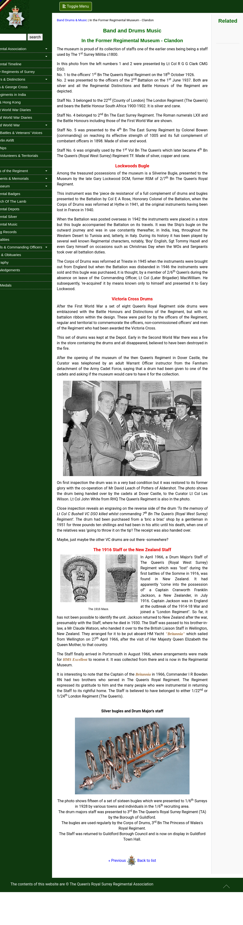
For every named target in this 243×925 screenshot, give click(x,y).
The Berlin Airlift (16, 140)
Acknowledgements (19, 270)
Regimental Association (22, 49)
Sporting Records (17, 232)
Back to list (155, 893)
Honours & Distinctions (21, 79)
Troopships (12, 148)
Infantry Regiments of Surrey (26, 72)
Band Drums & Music (87, 20)
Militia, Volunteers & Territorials (28, 156)
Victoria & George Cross (22, 87)
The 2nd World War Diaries (25, 117)
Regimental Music (17, 224)
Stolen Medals (14, 285)
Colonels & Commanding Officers (30, 247)
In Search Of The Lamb (22, 201)
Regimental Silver (17, 217)
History (9, 56)
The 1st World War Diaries (24, 110)
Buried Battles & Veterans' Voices (30, 133)
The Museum (14, 186)
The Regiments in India (22, 94)
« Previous (126, 893)
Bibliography (13, 262)
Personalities (13, 239)
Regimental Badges (19, 194)
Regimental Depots (18, 209)
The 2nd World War (19, 125)
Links (7, 278)
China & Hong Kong (19, 102)
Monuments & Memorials (23, 178)
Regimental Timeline (19, 64)
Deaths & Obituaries (19, 255)
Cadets (9, 163)
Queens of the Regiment (23, 171)
